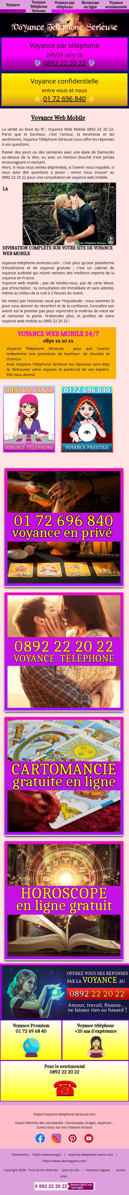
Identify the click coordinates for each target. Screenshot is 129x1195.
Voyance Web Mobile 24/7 (58, 334)
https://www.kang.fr (47, 1154)
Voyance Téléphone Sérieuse (38, 6)
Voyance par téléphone (65, 4)
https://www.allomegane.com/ (64, 1161)
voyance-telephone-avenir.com (90, 1154)
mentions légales (98, 1170)
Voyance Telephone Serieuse (64, 26)
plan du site (70, 1170)
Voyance (13, 5)
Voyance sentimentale (116, 4)
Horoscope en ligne (90, 4)
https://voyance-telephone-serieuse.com (64, 1114)
